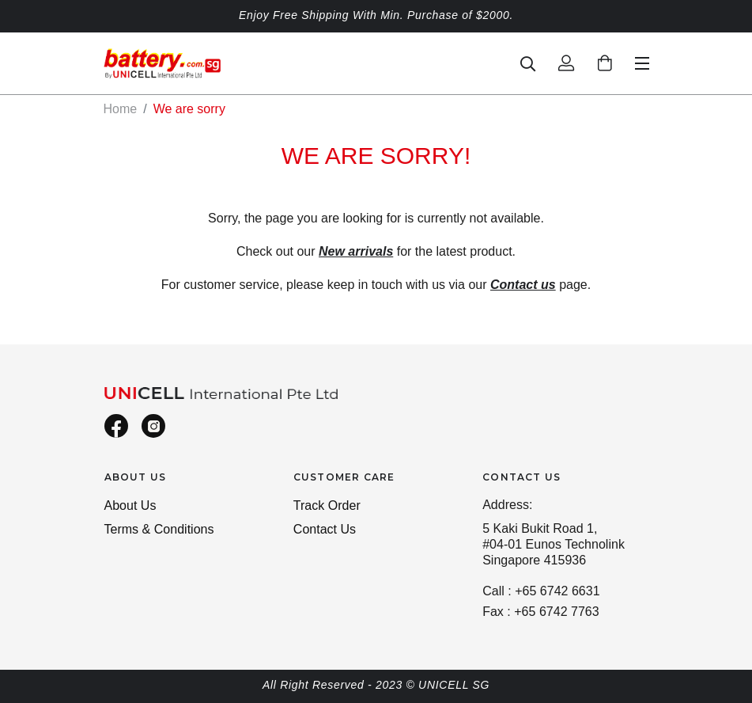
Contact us (523, 284)
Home (121, 109)
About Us (130, 505)
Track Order (327, 505)
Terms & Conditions (159, 529)
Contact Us (324, 529)
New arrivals (356, 251)
